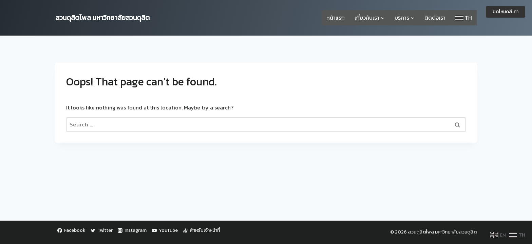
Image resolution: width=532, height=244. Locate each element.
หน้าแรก (335, 18)
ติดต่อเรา (434, 18)
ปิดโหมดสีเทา (505, 11)
